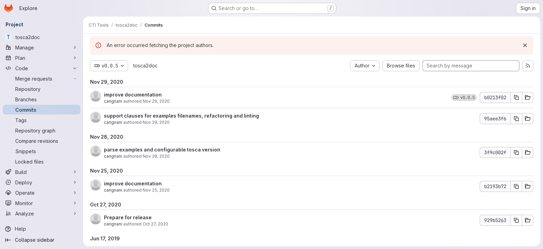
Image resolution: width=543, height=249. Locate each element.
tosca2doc (145, 65)
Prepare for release (128, 217)
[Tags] (41, 120)
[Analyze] (41, 213)
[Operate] (41, 192)
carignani (113, 101)
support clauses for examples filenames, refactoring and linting (181, 116)
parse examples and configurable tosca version (162, 150)
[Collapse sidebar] (41, 240)
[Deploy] (41, 182)
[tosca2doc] (41, 37)
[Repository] (41, 89)
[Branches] (41, 99)
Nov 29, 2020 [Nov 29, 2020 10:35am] (156, 122)
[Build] (41, 172)
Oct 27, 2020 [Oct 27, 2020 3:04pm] (155, 224)
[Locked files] (41, 161)
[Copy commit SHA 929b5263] (516, 220)
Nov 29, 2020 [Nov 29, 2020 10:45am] (156, 101)
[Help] (41, 229)
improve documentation (133, 95)
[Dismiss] (525, 45)
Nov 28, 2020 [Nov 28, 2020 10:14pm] (156, 156)
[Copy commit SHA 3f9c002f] (516, 152)
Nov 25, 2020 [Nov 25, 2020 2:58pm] (156, 190)
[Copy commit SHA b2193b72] (516, 186)
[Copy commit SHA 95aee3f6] (516, 118)
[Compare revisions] (41, 141)
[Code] (41, 68)
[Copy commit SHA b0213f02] (516, 97)
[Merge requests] (41, 78)
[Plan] (41, 58)
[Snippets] (41, 151)
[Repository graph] (41, 130)
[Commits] (41, 109)
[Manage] (41, 47)
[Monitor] (41, 203)
